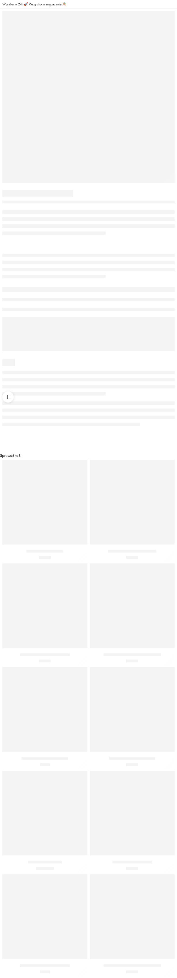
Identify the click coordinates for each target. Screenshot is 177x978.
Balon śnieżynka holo (45, 862)
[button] (45, 537)
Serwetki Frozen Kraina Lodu (132, 758)
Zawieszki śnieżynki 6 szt (132, 862)
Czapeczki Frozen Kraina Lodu (132, 551)
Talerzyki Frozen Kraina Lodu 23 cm (132, 965)
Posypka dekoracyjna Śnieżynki (45, 654)
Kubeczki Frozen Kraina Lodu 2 (45, 965)
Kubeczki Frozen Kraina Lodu (45, 758)
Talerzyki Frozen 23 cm (44, 551)
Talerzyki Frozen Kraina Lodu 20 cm (132, 654)
